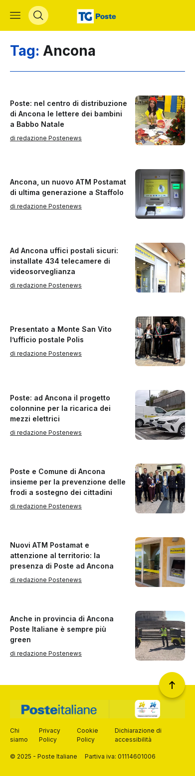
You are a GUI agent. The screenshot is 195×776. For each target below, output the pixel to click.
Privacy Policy (49, 735)
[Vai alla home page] (97, 15)
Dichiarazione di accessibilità (138, 735)
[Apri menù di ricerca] (38, 15)
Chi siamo (19, 735)
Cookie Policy (87, 735)
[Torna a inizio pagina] (172, 685)
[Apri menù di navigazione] (15, 15)
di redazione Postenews (46, 138)
